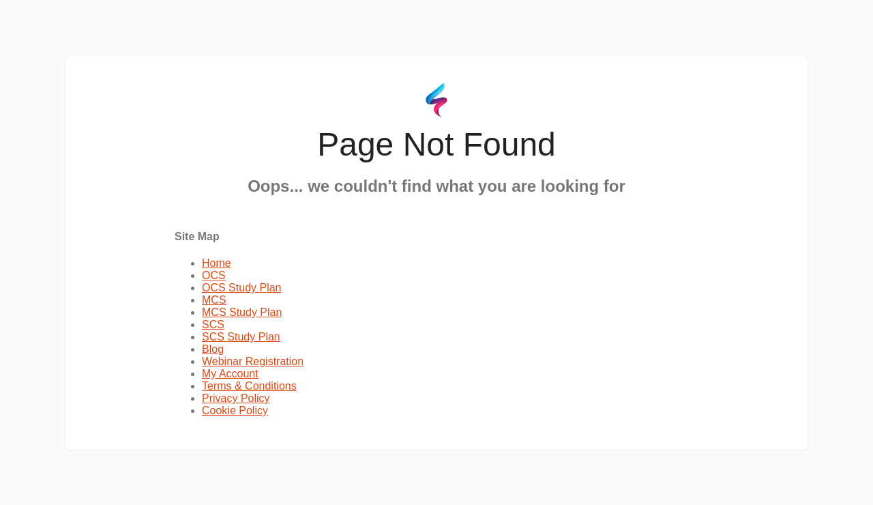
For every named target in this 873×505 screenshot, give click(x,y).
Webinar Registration (253, 361)
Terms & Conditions (249, 386)
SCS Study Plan (241, 337)
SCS (213, 324)
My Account (230, 373)
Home (216, 263)
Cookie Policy (235, 410)
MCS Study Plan (242, 312)
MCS (214, 300)
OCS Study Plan (242, 287)
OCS (214, 275)
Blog (213, 349)
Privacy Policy (236, 398)
